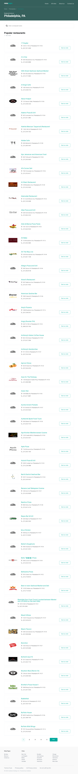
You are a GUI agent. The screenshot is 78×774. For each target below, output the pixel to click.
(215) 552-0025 (27, 731)
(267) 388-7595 (27, 717)
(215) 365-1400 (27, 451)
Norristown (39, 759)
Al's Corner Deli (26, 168)
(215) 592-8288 (27, 493)
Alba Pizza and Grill (28, 210)
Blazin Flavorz (26, 629)
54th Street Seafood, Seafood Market (35, 71)
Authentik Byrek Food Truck (31, 419)
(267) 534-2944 (27, 354)
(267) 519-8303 (27, 535)
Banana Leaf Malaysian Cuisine (32, 488)
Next (53, 739)
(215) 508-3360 (27, 676)
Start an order (64, 48)
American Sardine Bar (29, 293)
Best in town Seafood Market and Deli (35, 586)
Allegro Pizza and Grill (29, 266)
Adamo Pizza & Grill (28, 113)
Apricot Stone (26, 363)
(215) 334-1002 (27, 131)
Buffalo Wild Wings (28, 726)
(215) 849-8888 (27, 62)
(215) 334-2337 (27, 298)
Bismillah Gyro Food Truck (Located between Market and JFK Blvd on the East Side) (37, 600)
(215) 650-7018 (27, 424)
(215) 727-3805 (27, 76)
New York (24, 754)
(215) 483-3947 (27, 145)
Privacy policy (19, 768)
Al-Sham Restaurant (28, 182)
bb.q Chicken (26, 530)
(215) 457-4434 (27, 690)
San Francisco (40, 756)
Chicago (54, 754)
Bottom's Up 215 (27, 657)
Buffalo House (26, 712)
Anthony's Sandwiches (29, 349)
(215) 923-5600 (27, 410)
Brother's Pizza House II (29, 685)
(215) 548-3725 (27, 90)
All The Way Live (27, 252)
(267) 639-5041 (27, 479)
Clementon (55, 757)
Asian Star (25, 391)
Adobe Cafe (25, 140)
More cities (55, 761)
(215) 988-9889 (27, 382)
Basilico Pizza (26, 502)
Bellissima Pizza (27, 572)
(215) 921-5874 (27, 549)
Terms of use (8, 768)
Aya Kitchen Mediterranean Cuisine (34, 433)
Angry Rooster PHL (28, 321)
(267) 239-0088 (27, 201)
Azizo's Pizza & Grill (28, 460)
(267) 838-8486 (27, 634)
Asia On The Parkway (29, 377)
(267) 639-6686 (27, 648)
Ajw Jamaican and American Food (33, 154)
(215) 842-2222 (27, 215)
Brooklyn (39, 754)
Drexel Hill (39, 757)
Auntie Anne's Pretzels (29, 405)
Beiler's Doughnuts (28, 544)
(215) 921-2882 (27, 117)
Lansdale (24, 761)
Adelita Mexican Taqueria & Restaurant (35, 127)
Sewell (23, 759)
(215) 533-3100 (27, 563)
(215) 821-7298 (27, 257)
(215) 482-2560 (27, 521)
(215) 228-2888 (27, 465)
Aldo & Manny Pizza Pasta (30, 224)
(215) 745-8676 (27, 577)
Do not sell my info (45, 768)
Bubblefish (25, 699)
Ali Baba (24, 238)
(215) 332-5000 (27, 187)
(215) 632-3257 (27, 437)
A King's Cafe (26, 85)
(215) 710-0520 (27, 591)
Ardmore (55, 759)
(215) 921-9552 (27, 284)
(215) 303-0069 (27, 159)
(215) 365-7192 (27, 662)
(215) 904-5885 (27, 243)
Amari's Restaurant (28, 280)
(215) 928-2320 (27, 104)
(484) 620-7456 (27, 326)
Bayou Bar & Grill (27, 516)
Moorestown (55, 756)
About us (61, 3)
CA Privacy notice (31, 768)
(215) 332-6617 (27, 173)
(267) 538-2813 (27, 312)
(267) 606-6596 (27, 368)
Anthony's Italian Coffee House (32, 335)
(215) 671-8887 (27, 396)
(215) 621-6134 (27, 507)
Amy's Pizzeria (26, 307)
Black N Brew (26, 615)
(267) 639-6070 (27, 620)
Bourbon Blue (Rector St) (30, 671)
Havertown (39, 761)
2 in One (24, 57)
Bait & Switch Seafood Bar (30, 474)
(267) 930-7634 (27, 703)
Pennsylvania (12, 9)
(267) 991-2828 (27, 48)
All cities (53, 3)
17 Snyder (24, 43)
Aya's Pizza (25, 446)
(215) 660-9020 (27, 229)
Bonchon (24, 643)
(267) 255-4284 (23, 606)
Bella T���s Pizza (28, 558)
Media (23, 757)
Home (46, 3)
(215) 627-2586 (27, 340)
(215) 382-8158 (27, 271)
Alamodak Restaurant (29, 196)
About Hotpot (26, 99)
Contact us (70, 3)
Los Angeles (24, 756)
